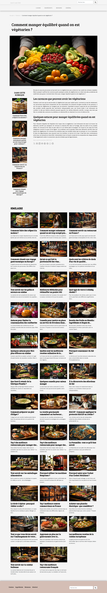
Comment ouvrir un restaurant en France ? (19, 166)
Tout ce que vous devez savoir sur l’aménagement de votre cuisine (23, 536)
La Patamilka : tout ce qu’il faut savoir (82, 443)
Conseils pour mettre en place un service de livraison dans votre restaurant (53, 322)
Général (68, 8)
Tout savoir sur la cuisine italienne (22, 565)
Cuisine (38, 8)
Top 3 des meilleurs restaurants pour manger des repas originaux (23, 445)
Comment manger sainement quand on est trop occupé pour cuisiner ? (19, 141)
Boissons (59, 8)
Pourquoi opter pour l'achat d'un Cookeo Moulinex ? (81, 474)
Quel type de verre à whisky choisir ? (81, 290)
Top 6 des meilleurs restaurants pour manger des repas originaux (53, 445)
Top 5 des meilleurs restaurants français (49, 565)
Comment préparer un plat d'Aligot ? (22, 413)
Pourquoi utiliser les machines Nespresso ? (53, 474)
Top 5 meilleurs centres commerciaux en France (50, 504)
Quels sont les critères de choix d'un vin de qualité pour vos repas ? (82, 261)
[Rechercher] (85, 2)
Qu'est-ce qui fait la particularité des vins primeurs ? (49, 261)
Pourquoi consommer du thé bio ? (81, 352)
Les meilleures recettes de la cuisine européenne (81, 535)
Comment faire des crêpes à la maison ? (19, 116)
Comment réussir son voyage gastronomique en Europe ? (19, 192)
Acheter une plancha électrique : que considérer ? (81, 504)
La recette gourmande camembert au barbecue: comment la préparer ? (51, 414)
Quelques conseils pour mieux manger (53, 382)
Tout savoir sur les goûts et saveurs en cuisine (22, 290)
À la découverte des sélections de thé (82, 382)
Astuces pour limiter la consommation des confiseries (24, 321)
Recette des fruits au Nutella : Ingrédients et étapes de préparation (82, 322)
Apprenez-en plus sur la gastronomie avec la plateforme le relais (50, 536)
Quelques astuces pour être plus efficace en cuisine (22, 352)
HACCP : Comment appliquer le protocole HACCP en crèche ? (82, 413)
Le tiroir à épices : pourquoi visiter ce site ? (22, 504)
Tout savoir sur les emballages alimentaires (24, 474)
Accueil (12, 15)
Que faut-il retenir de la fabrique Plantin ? (21, 382)
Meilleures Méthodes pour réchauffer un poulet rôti (51, 290)
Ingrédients (48, 8)
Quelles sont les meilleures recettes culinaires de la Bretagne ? (51, 353)
